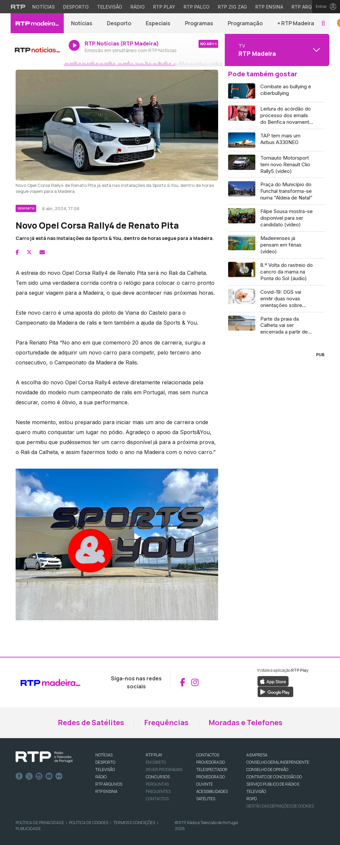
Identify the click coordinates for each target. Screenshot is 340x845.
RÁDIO (101, 777)
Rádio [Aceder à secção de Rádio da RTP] (137, 7)
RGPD (251, 799)
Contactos (157, 799)
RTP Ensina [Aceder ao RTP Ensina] (269, 7)
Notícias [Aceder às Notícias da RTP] (43, 7)
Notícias (81, 23)
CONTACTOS (207, 755)
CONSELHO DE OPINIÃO (267, 769)
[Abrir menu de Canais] (276, 49)
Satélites (205, 799)
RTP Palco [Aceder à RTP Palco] (197, 7)
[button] (323, 23)
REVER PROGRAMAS (164, 769)
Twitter (29, 776)
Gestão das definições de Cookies (280, 806)
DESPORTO (105, 762)
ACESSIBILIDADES (212, 791)
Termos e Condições (134, 822)
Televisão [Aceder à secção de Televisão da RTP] (109, 7)
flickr (59, 776)
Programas (199, 23)
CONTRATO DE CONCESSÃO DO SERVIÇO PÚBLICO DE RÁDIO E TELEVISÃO (274, 784)
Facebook (19, 776)
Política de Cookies (88, 822)
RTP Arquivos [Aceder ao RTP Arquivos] (309, 7)
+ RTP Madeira (295, 23)
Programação (245, 23)
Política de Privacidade (40, 822)
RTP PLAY (154, 755)
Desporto (119, 23)
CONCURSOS (158, 777)
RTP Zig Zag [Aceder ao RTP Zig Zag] (232, 7)
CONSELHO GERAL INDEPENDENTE (277, 762)
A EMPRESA (256, 755)
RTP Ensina (106, 791)
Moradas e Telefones (246, 723)
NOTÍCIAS (104, 755)
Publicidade (28, 828)
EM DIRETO (156, 762)
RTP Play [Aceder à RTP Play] (164, 7)
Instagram (39, 776)
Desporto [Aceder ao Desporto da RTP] (76, 7)
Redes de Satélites (91, 723)
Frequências (166, 723)
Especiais (158, 23)
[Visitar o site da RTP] (18, 6)
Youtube (49, 776)
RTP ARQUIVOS (108, 784)
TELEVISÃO (105, 769)
